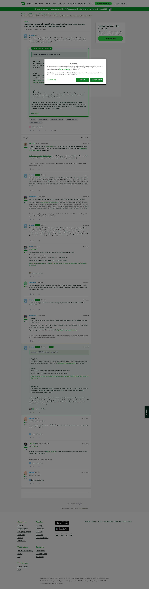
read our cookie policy (64, 69)
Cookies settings (51, 79)
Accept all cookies (97, 79)
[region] (75, 72)
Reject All (82, 79)
